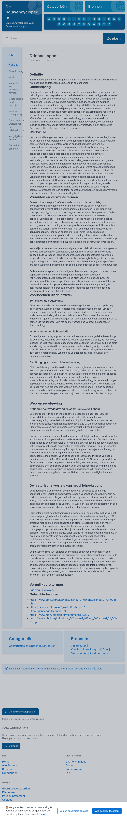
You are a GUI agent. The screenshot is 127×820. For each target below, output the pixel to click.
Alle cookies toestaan (107, 810)
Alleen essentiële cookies (74, 810)
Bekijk (43, 814)
